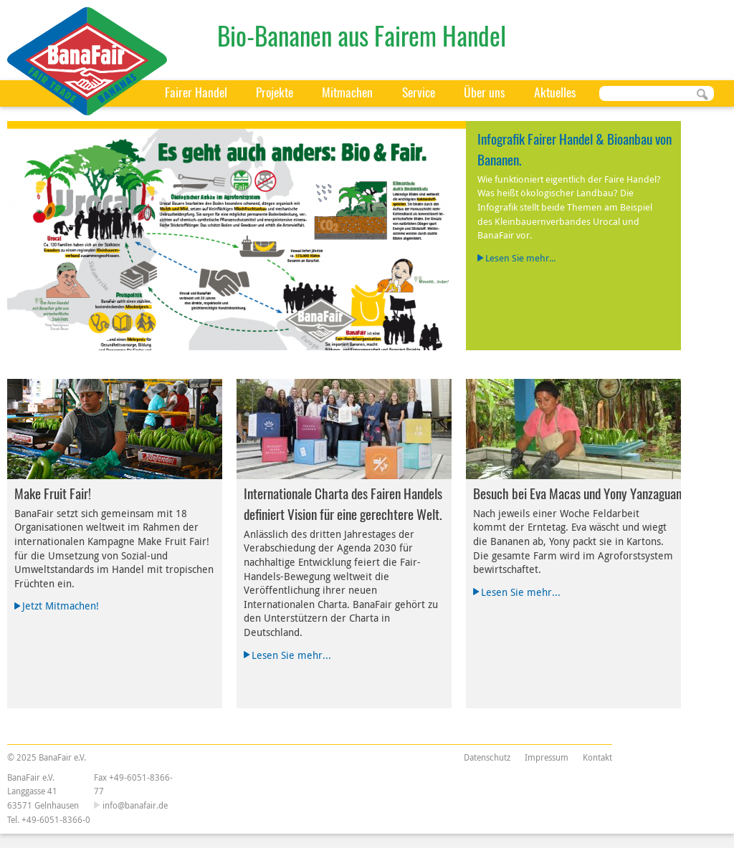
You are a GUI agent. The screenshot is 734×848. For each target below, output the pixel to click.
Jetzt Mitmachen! (60, 605)
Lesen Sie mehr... (520, 257)
